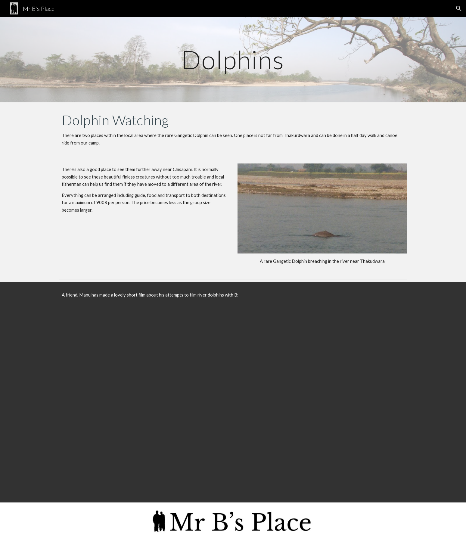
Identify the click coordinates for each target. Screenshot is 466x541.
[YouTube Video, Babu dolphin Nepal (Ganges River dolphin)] (233, 405)
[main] (233, 59)
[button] (459, 8)
